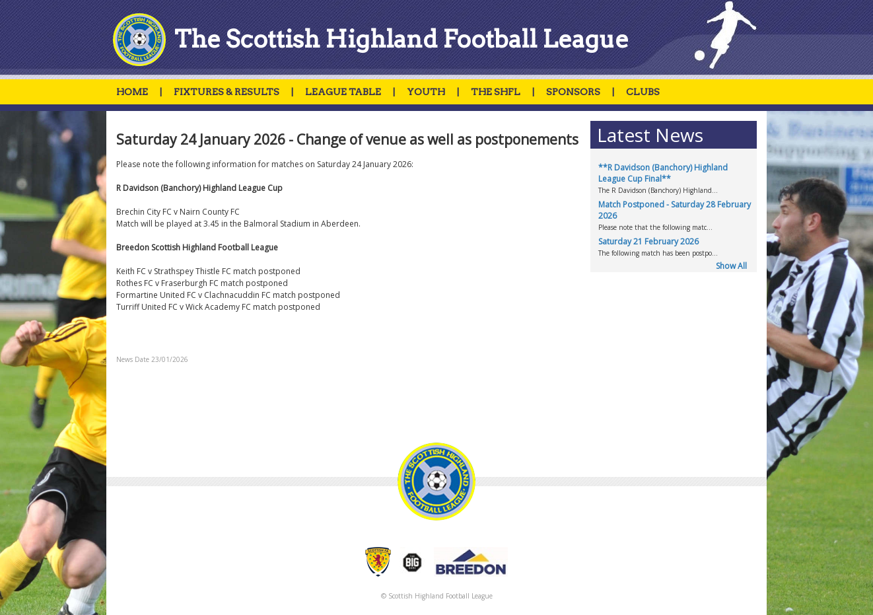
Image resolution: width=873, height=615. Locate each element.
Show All (731, 265)
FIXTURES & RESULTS (226, 92)
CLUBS (643, 92)
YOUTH (426, 92)
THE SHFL (495, 92)
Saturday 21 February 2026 (648, 241)
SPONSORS (573, 92)
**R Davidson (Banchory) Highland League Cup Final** (663, 173)
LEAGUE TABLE (343, 92)
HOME (132, 92)
